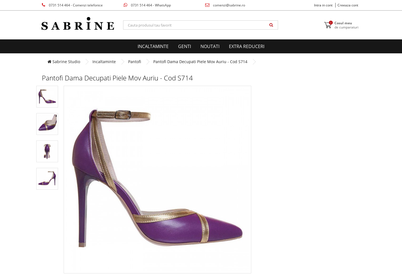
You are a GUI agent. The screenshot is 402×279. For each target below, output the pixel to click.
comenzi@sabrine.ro (225, 5)
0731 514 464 (72, 5)
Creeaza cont (348, 5)
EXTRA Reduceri (246, 46)
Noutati (209, 46)
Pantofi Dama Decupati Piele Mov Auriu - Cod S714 (200, 61)
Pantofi (134, 61)
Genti (184, 46)
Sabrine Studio (63, 61)
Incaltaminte (153, 46)
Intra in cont (323, 5)
